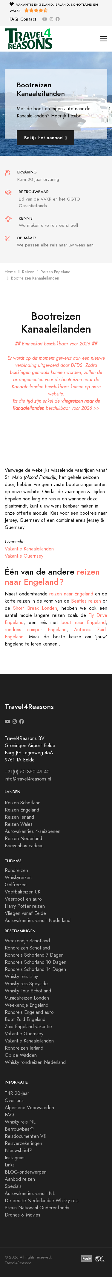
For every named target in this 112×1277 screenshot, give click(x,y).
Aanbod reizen (20, 1179)
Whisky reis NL (20, 1122)
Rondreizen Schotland (27, 948)
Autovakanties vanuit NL (30, 1193)
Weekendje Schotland (27, 941)
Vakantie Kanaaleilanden (29, 549)
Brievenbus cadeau (24, 845)
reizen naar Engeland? (52, 577)
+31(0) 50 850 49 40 (27, 772)
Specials (13, 1186)
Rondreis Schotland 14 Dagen (35, 969)
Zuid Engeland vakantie (28, 1026)
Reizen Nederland (23, 838)
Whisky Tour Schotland (28, 991)
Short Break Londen (35, 608)
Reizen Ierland (19, 817)
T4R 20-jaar (17, 1093)
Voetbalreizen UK (22, 892)
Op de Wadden (21, 1055)
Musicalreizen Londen (27, 998)
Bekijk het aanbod (45, 137)
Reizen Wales (19, 824)
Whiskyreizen (18, 877)
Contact (28, 19)
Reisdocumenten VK (25, 1136)
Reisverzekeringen (23, 1143)
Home (10, 272)
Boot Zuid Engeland (25, 1019)
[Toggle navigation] (104, 39)
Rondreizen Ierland (24, 1048)
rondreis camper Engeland (36, 629)
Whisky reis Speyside (26, 983)
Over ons (14, 1100)
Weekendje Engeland (26, 1005)
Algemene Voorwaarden (29, 1107)
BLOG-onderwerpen (26, 1172)
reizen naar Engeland (71, 594)
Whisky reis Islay (21, 976)
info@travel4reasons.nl (28, 779)
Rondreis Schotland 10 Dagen (35, 962)
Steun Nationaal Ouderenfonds (37, 1208)
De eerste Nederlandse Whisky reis (42, 1200)
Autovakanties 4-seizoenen (32, 831)
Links (10, 1165)
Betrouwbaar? (19, 1129)
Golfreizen (16, 885)
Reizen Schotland (23, 803)
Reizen (28, 272)
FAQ (14, 19)
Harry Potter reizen (25, 906)
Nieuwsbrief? (18, 1150)
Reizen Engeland (55, 272)
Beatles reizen (86, 601)
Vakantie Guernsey (24, 556)
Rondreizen (16, 870)
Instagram (14, 1158)
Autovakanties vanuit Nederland (37, 920)
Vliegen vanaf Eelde (25, 913)
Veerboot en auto (23, 899)
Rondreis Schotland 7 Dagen (34, 955)
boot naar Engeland (84, 622)
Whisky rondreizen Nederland (35, 1062)
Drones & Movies (22, 1215)
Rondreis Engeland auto (29, 1012)
